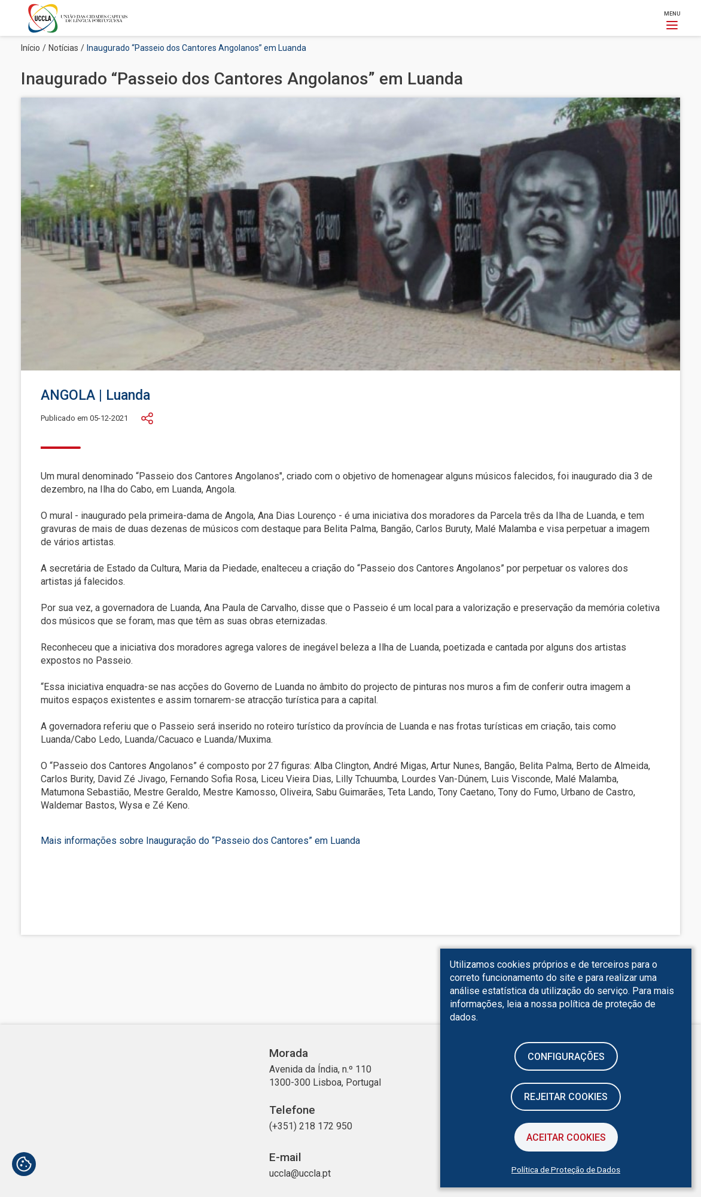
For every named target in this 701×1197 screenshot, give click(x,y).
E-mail (285, 1157)
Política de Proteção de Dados (565, 1169)
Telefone (292, 1110)
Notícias (63, 48)
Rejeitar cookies (566, 1096)
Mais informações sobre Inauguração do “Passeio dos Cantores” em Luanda (200, 840)
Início (30, 48)
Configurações (566, 1056)
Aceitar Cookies (566, 1137)
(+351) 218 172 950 (310, 1126)
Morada (288, 1053)
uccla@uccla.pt (300, 1173)
